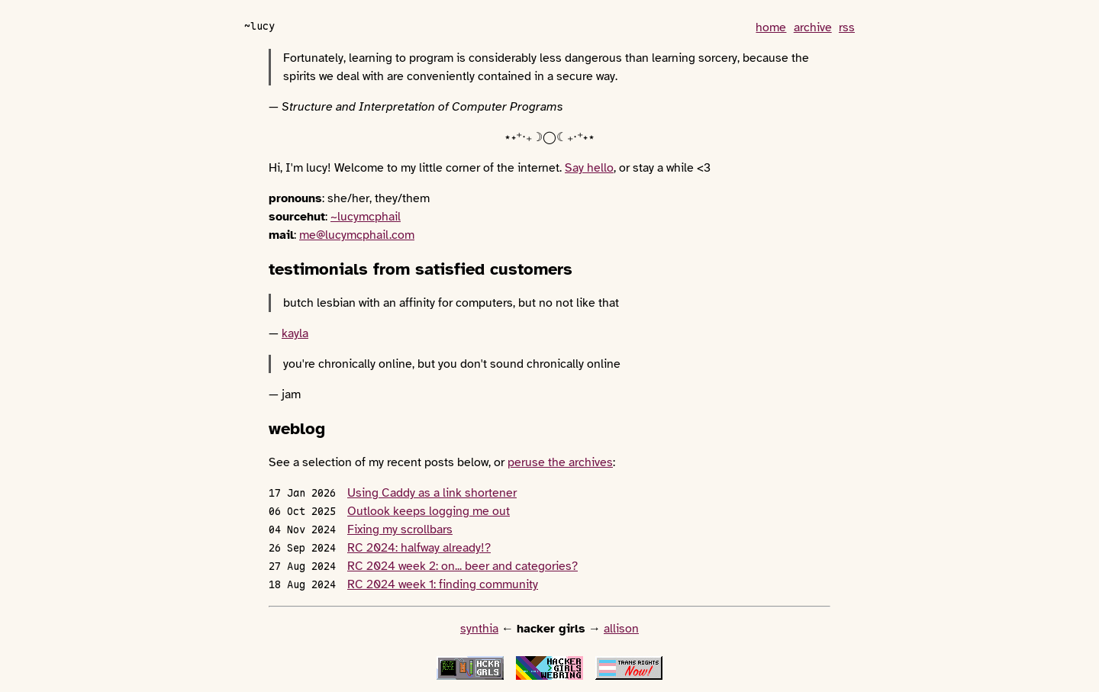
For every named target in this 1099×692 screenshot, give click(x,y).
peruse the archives (560, 462)
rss (847, 27)
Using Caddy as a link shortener (432, 492)
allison (621, 628)
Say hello (589, 167)
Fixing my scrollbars (400, 529)
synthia (479, 628)
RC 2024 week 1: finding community (442, 584)
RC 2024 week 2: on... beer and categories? (462, 566)
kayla (295, 333)
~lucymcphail (365, 216)
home (771, 27)
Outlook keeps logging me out (428, 511)
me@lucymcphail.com (356, 235)
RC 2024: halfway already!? (419, 547)
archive (813, 27)
